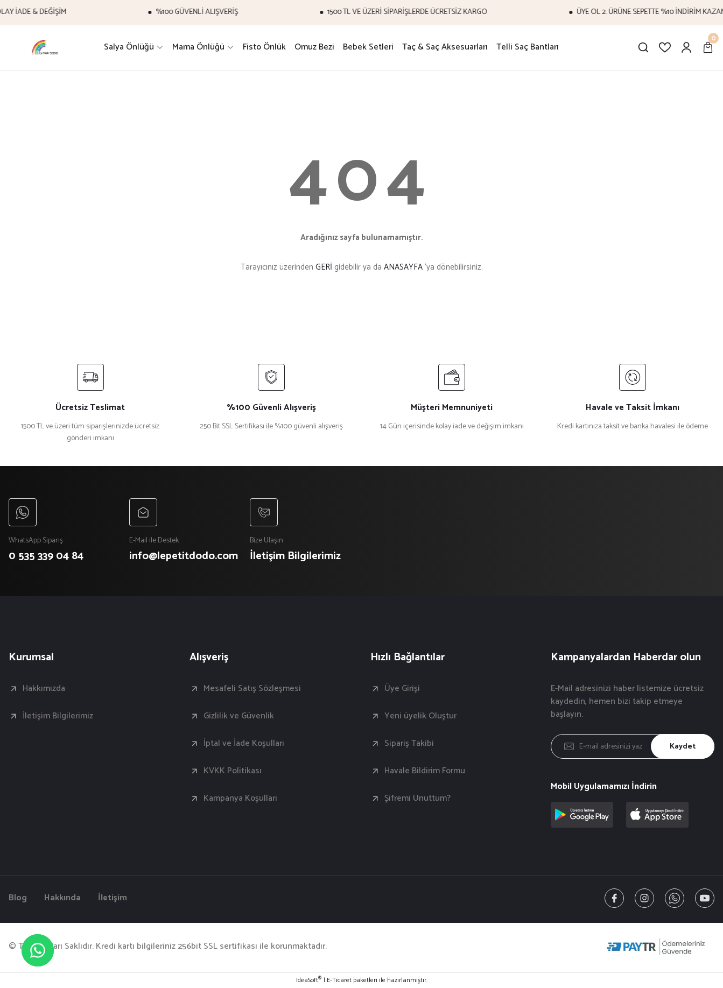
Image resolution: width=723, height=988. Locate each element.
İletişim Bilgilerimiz (58, 716)
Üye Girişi (402, 688)
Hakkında (62, 898)
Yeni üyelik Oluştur (420, 716)
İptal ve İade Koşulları (243, 743)
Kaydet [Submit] (683, 746)
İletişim (112, 898)
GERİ (323, 267)
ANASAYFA (403, 267)
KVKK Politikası (232, 771)
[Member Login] (686, 47)
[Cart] (707, 47)
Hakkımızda (44, 688)
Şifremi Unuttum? (417, 798)
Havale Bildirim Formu (424, 771)
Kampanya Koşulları (240, 798)
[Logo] (45, 47)
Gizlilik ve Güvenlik (238, 716)
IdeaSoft (308, 980)
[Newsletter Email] (632, 746)
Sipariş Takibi (409, 743)
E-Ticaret (339, 980)
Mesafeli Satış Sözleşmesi (252, 688)
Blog (18, 898)
